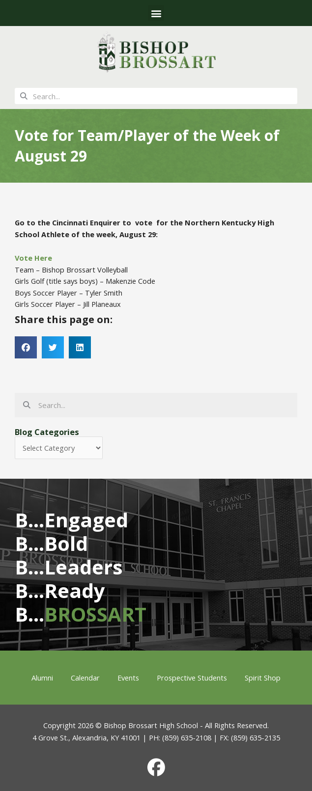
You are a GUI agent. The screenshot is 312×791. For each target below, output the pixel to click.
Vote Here (33, 258)
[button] (156, 13)
